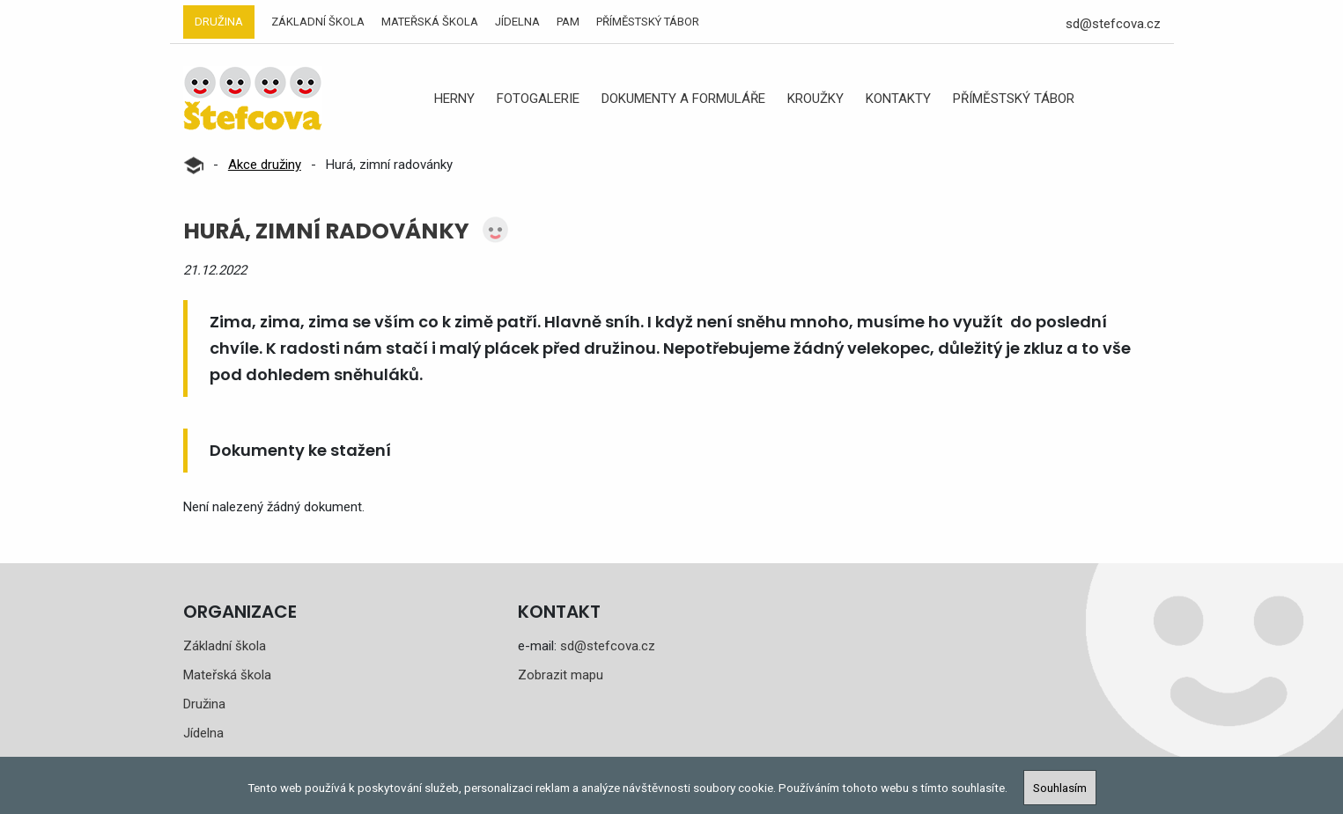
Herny (454, 98)
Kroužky (815, 98)
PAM (568, 21)
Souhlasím (1060, 788)
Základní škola (318, 21)
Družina (219, 21)
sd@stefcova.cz (1113, 24)
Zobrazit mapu (560, 675)
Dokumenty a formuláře (683, 98)
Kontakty (898, 98)
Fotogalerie (538, 98)
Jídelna (517, 21)
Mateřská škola (429, 21)
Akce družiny (264, 164)
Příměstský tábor (647, 21)
